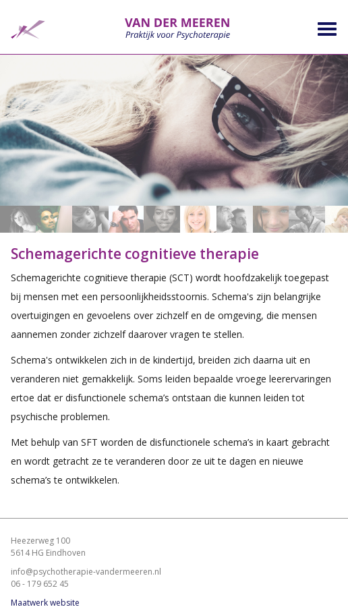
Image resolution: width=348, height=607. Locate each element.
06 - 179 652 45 (40, 583)
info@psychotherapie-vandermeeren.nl (86, 571)
